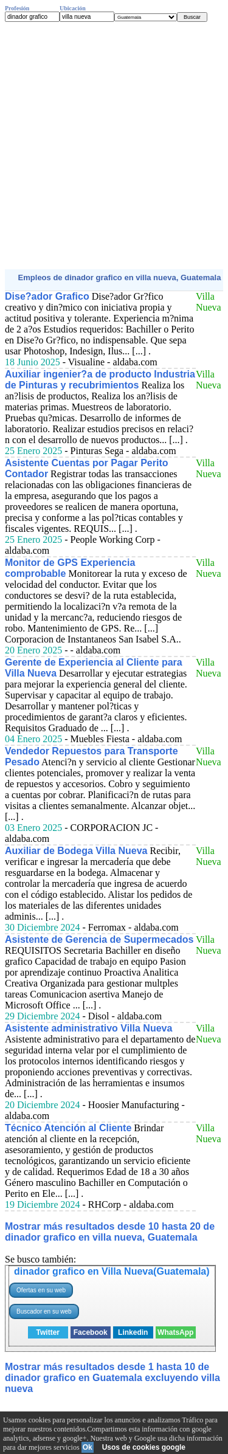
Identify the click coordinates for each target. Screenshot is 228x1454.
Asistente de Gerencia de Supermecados (99, 939)
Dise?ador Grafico (47, 296)
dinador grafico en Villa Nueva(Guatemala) (112, 1271)
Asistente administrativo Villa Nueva (88, 1028)
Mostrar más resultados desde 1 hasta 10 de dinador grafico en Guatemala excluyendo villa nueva (112, 1378)
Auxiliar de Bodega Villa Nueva (76, 851)
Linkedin (133, 1332)
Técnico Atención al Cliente (68, 1128)
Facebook (91, 1332)
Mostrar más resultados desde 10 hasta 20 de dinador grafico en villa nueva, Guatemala (110, 1231)
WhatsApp (175, 1332)
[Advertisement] (114, 146)
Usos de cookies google (143, 1447)
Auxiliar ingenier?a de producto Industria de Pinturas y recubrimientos (100, 379)
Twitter (48, 1332)
